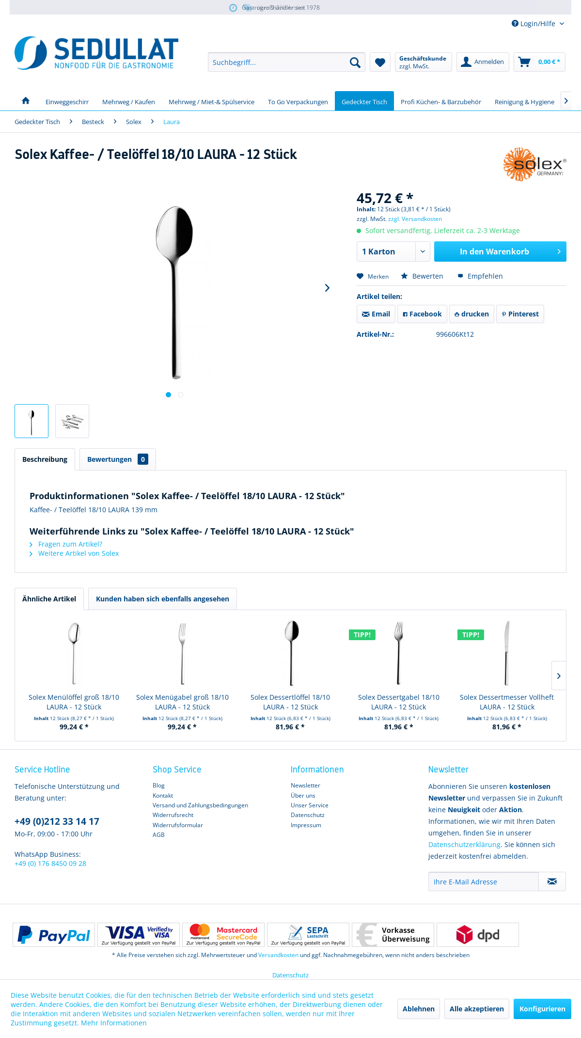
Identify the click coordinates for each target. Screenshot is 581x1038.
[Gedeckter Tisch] (364, 100)
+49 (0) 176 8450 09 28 (50, 863)
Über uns (303, 795)
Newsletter (305, 785)
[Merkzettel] (380, 62)
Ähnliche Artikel (49, 598)
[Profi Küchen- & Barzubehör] (441, 100)
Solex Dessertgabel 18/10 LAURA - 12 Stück (399, 701)
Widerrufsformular (178, 825)
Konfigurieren (542, 1008)
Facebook (422, 313)
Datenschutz (308, 815)
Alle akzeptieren (477, 1008)
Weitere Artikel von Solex (74, 553)
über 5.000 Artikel (273, 8)
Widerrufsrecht (173, 815)
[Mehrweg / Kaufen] (128, 100)
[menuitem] (286, 62)
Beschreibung (44, 459)
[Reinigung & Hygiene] (524, 100)
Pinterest (520, 313)
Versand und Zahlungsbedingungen (200, 805)
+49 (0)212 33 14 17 (57, 821)
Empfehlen (480, 276)
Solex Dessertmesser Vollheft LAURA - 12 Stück (507, 701)
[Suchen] (355, 62)
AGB (159, 835)
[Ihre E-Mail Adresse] (483, 881)
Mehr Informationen (114, 1022)
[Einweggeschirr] (67, 100)
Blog (159, 785)
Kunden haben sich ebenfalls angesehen (162, 598)
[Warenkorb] (539, 62)
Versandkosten (278, 955)
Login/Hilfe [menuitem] (534, 23)
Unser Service (310, 805)
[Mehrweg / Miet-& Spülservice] (211, 100)
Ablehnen (419, 1008)
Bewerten (423, 276)
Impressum (306, 825)
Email (376, 313)
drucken (472, 313)
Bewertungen (117, 459)
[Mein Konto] (482, 62)
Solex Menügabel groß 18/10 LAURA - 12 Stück (182, 701)
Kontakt (163, 795)
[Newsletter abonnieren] (552, 881)
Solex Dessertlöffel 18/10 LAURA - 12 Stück (290, 701)
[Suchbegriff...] (286, 62)
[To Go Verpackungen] (298, 100)
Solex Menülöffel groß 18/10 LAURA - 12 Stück (74, 701)
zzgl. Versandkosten (415, 219)
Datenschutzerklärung (464, 844)
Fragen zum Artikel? (66, 544)
